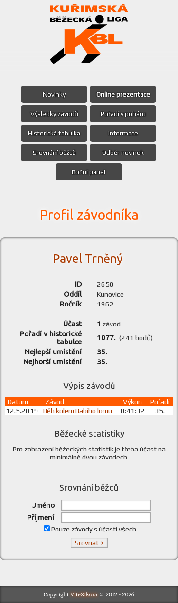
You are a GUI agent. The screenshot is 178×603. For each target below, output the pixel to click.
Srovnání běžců (54, 152)
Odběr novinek (123, 152)
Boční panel (88, 172)
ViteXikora (84, 594)
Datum (18, 401)
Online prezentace (123, 94)
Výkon (132, 401)
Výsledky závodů (54, 113)
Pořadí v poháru (123, 113)
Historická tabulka (54, 133)
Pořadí (159, 401)
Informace (123, 133)
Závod (54, 401)
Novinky (54, 94)
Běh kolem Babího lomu (77, 410)
